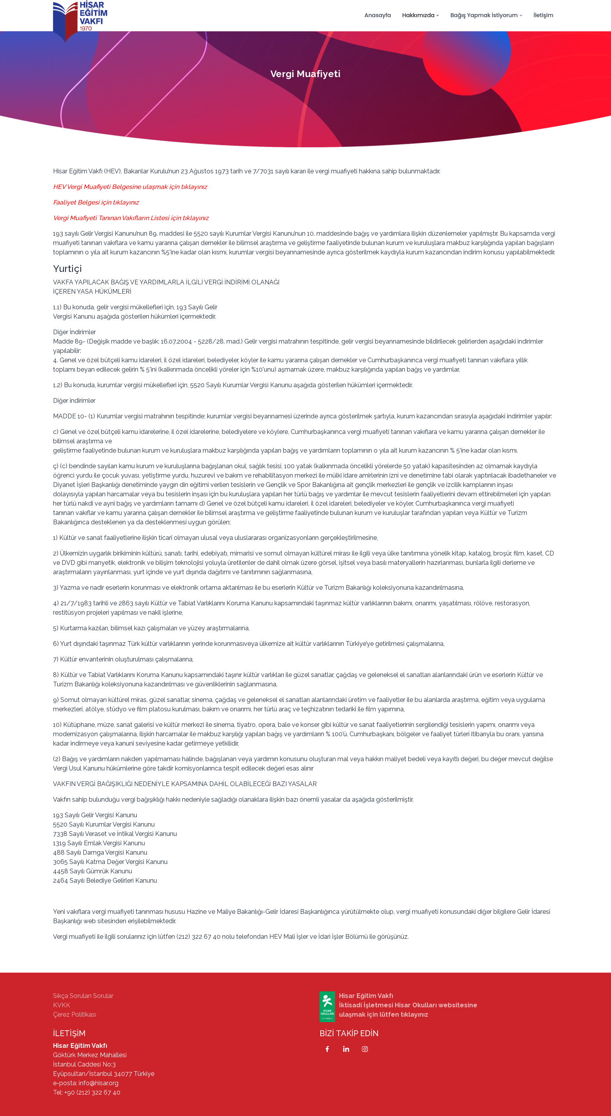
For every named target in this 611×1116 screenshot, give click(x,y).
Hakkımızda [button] (418, 15)
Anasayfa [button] (377, 15)
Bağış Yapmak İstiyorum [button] (484, 15)
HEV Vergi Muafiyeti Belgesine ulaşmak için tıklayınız (130, 186)
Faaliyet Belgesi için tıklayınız (96, 202)
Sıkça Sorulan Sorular (83, 996)
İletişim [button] (543, 15)
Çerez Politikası (74, 1014)
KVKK (61, 1005)
